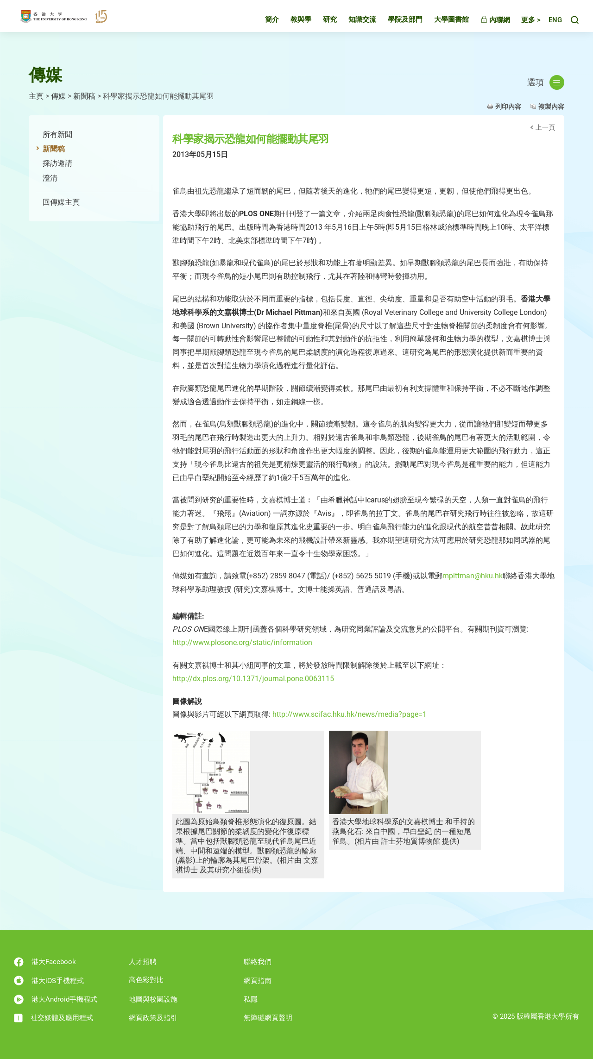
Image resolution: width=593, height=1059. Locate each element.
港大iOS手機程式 (49, 980)
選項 (545, 82)
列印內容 (508, 106)
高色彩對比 (146, 980)
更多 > (522, 25)
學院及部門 (396, 25)
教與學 (292, 25)
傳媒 (58, 96)
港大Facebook (45, 962)
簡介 (264, 25)
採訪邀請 (57, 163)
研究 (321, 25)
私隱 (251, 999)
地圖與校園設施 (153, 999)
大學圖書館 (443, 25)
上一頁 (545, 127)
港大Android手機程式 (55, 999)
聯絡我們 (257, 962)
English (551, 26)
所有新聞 (57, 134)
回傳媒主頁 (61, 202)
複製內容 (551, 106)
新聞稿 (84, 96)
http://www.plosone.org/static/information (242, 642)
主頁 (36, 96)
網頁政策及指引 (153, 1018)
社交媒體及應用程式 (53, 1018)
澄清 (50, 178)
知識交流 (354, 25)
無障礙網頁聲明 (268, 1018)
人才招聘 (143, 962)
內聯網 (487, 25)
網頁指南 (257, 981)
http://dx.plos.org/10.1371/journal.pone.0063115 (253, 678)
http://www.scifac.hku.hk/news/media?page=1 (349, 714)
